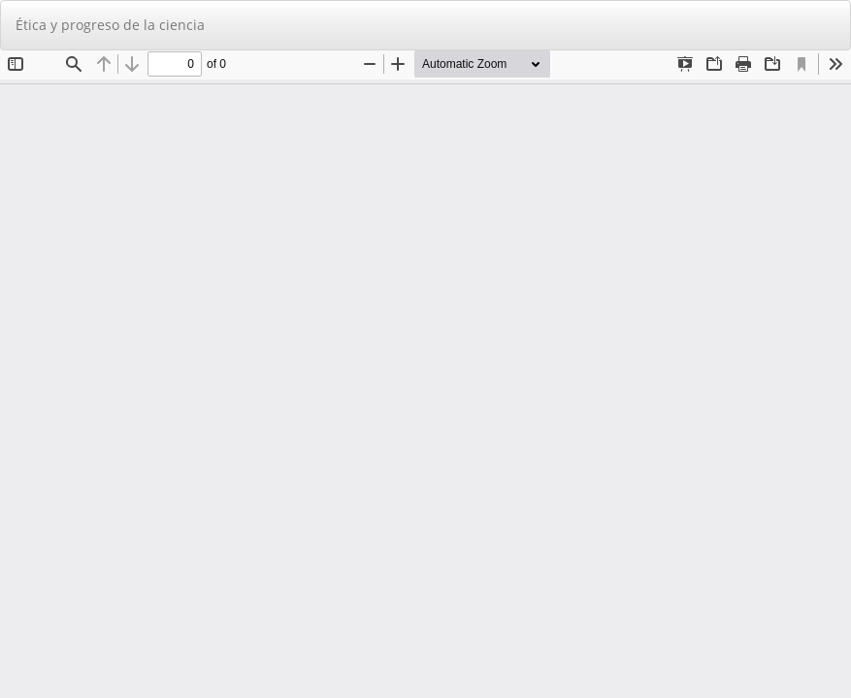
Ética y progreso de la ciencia (110, 25)
